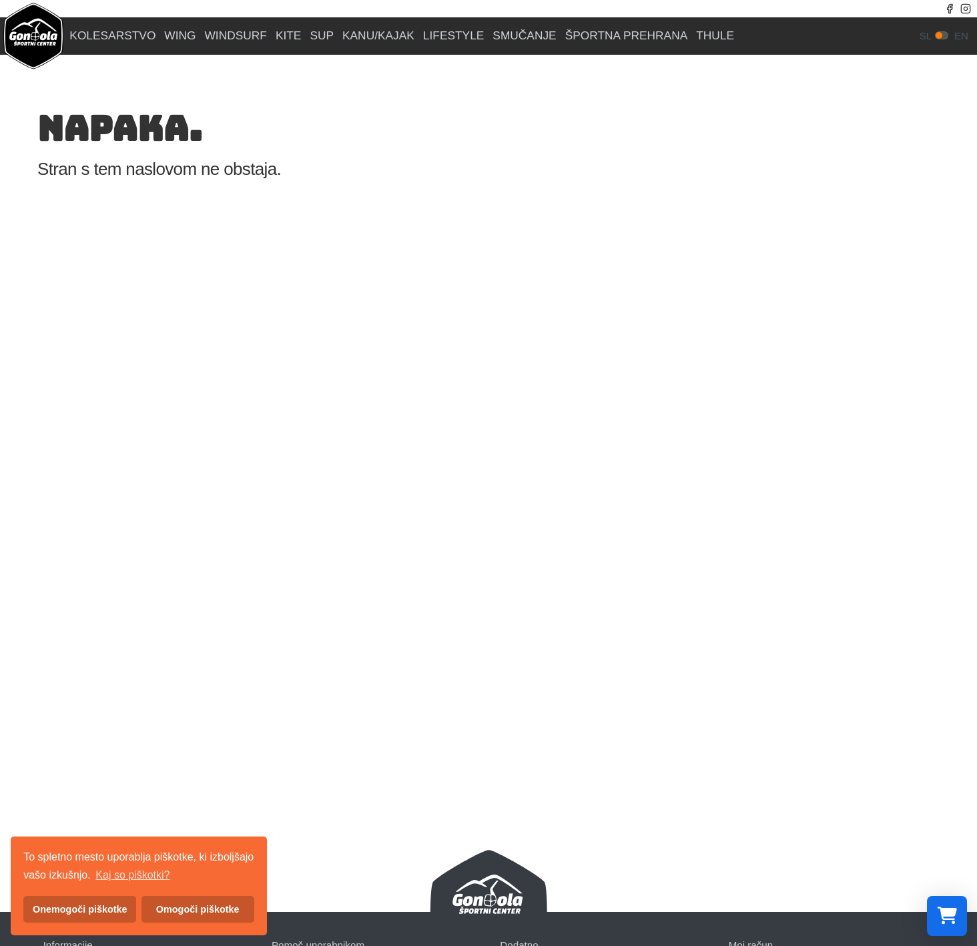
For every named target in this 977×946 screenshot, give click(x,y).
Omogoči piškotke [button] (198, 909)
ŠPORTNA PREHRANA (626, 35)
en (961, 35)
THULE (715, 35)
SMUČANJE (524, 35)
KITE (289, 35)
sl (926, 35)
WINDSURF (236, 35)
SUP (322, 35)
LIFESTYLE (453, 35)
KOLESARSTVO (112, 35)
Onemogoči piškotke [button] (80, 909)
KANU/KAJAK (378, 35)
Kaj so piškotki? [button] (132, 875)
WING (180, 35)
